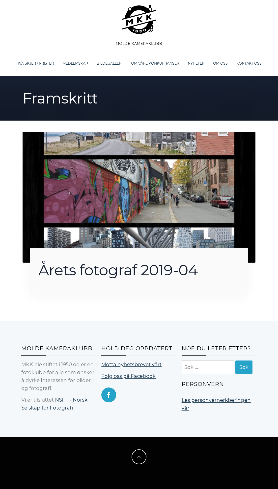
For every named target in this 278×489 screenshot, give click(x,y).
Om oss (220, 63)
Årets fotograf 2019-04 (118, 270)
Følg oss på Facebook (128, 376)
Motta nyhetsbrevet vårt (131, 364)
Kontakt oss (249, 63)
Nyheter (196, 63)
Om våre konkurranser (155, 63)
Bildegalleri (109, 63)
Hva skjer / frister (35, 63)
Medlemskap (75, 63)
